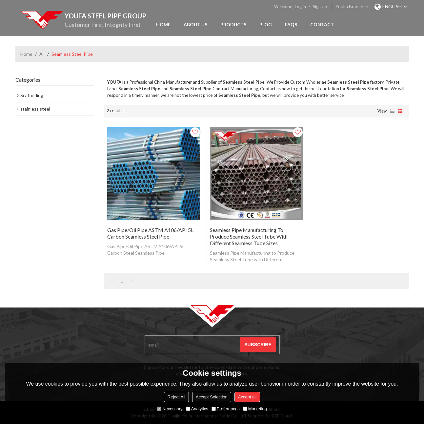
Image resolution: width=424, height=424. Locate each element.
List (392, 111)
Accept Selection (212, 396)
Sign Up (320, 6)
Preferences (226, 408)
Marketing (255, 408)
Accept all (247, 396)
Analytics (197, 408)
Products (233, 24)
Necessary (169, 408)
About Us (195, 24)
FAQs (291, 24)
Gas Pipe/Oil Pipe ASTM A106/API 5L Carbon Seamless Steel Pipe (150, 233)
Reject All (176, 396)
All (42, 54)
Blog (265, 24)
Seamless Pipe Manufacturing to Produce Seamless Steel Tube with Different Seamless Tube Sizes (249, 236)
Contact (322, 24)
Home (163, 24)
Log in (300, 6)
